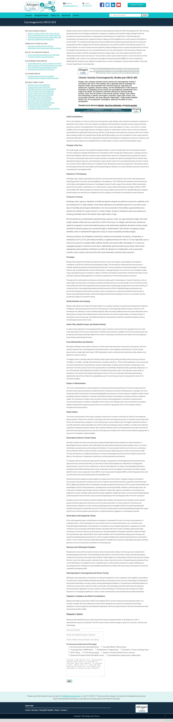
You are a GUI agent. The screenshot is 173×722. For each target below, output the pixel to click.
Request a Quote (137, 5)
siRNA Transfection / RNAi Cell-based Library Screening (45, 65)
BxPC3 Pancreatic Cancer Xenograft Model (41, 103)
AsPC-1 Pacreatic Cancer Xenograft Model (41, 91)
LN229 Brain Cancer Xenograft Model (39, 97)
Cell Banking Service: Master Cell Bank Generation (43, 78)
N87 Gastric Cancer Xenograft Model (39, 101)
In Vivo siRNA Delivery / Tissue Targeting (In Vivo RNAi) (44, 63)
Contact (76, 15)
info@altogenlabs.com (70, 6)
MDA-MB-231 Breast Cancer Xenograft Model (42, 89)
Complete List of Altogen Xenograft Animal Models (43, 109)
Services (28, 15)
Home (27, 713)
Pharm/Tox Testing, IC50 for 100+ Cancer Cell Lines (44, 33)
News (57, 713)
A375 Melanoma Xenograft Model (38, 107)
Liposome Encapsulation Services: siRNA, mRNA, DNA (44, 37)
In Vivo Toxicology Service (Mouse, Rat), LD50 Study (43, 55)
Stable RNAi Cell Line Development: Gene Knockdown (44, 48)
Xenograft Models (41, 15)
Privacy (97, 719)
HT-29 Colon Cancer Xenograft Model (39, 105)
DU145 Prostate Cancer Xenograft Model (40, 93)
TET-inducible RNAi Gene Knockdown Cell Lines (42, 67)
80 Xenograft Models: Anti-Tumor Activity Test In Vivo (44, 35)
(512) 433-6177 (87, 6)
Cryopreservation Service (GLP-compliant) (41, 76)
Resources (66, 15)
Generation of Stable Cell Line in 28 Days (40, 46)
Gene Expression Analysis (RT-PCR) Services (41, 69)
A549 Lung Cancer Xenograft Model (39, 87)
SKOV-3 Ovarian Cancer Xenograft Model (40, 95)
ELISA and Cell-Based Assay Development (41, 39)
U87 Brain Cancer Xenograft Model (39, 85)
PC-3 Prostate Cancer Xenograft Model (40, 99)
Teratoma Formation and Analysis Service (41, 57)
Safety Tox (55, 15)
